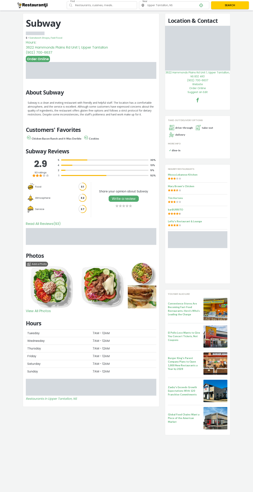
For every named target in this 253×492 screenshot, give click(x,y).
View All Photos (38, 311)
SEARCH (230, 5)
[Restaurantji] (32, 5)
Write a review (124, 198)
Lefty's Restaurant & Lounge (185, 221)
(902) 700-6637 (39, 52)
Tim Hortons (175, 198)
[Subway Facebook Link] (197, 100)
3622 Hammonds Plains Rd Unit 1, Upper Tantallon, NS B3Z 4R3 (197, 74)
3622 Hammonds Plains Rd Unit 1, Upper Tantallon (67, 47)
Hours (31, 42)
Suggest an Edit (198, 92)
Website (197, 84)
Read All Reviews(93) (43, 223)
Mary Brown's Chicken (181, 186)
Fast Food (56, 38)
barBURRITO (175, 209)
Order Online (38, 59)
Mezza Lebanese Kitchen (182, 174)
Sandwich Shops (39, 38)
